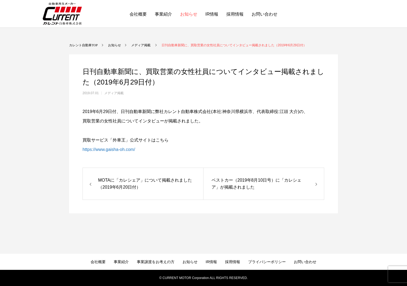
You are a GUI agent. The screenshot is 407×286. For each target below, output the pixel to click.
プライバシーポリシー (267, 262)
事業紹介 (163, 14)
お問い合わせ (264, 14)
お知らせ (188, 14)
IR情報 (211, 14)
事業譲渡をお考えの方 (155, 262)
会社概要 (138, 14)
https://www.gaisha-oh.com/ (109, 149)
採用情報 (235, 14)
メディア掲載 (114, 93)
